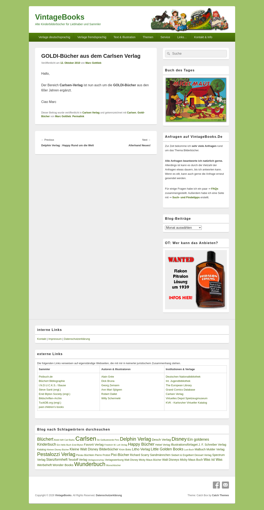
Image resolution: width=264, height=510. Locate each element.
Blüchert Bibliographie (52, 380)
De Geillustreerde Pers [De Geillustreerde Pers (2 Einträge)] (108, 440)
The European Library (179, 385)
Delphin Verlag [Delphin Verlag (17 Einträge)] (135, 439)
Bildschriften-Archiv (50, 398)
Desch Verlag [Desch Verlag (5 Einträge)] (161, 439)
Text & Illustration (124, 37)
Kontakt (41, 338)
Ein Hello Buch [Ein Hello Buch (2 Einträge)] (64, 445)
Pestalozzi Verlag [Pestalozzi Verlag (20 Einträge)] (56, 454)
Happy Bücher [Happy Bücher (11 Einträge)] (141, 444)
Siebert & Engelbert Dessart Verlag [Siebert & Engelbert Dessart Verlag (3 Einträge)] (191, 455)
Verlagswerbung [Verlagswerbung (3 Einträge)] (114, 459)
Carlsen (131, 112)
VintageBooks (59, 17)
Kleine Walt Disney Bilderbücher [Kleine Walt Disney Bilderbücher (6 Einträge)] (94, 449)
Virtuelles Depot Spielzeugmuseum (186, 398)
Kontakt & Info (203, 37)
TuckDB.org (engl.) (50, 402)
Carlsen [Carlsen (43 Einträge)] (85, 438)
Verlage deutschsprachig (54, 37)
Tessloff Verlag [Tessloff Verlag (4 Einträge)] (77, 459)
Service (165, 37)
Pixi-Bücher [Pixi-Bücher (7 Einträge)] (120, 455)
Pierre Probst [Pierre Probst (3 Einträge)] (102, 455)
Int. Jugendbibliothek (178, 380)
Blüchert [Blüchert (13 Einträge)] (45, 439)
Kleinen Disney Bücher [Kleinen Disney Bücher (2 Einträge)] (58, 449)
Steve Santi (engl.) (50, 389)
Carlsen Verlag (90, 112)
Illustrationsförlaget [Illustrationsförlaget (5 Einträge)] (184, 444)
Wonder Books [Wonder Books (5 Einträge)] (63, 465)
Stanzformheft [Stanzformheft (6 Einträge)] (56, 460)
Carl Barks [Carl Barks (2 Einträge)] (69, 440)
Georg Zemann (110, 385)
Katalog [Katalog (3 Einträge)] (41, 449)
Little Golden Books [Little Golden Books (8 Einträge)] (167, 449)
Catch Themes (220, 495)
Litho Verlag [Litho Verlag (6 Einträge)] (141, 449)
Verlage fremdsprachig (91, 37)
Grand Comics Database (180, 389)
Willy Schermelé (110, 398)
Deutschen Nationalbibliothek (183, 376)
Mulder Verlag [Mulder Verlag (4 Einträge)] (215, 449)
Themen (148, 37)
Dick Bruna (107, 380)
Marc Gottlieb (93, 62)
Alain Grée (107, 376)
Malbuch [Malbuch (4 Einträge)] (200, 449)
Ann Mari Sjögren (111, 389)
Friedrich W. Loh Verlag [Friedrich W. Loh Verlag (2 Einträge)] (115, 445)
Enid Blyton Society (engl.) (54, 393)
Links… (182, 37)
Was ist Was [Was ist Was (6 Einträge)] (213, 460)
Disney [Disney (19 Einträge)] (179, 439)
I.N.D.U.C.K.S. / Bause (52, 385)
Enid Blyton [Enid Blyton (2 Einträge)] (77, 445)
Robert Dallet (109, 393)
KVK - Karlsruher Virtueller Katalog (186, 402)
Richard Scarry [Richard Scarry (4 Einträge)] (139, 455)
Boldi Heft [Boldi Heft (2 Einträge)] (59, 440)
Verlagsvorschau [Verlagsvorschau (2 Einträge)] (96, 460)
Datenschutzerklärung (77, 338)
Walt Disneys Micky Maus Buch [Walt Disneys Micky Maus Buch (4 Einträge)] (182, 459)
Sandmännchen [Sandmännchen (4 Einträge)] (160, 455)
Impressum (55, 338)
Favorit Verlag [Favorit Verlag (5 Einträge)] (94, 444)
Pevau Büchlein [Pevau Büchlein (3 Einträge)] (85, 455)
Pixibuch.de (46, 376)
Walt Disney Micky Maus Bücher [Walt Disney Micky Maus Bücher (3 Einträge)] (142, 459)
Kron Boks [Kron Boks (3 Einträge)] (125, 449)
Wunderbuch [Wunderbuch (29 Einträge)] (89, 464)
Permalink (78, 116)
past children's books (51, 406)
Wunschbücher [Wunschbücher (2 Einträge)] (113, 465)
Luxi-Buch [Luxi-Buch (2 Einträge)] (189, 449)
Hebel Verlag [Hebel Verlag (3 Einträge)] (162, 444)
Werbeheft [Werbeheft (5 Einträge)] (44, 465)
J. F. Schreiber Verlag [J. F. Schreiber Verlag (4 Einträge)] (212, 444)
